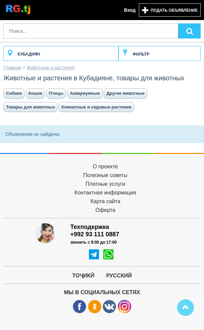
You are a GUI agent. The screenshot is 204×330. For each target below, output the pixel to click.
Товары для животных (30, 106)
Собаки (14, 93)
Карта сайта (105, 201)
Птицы (56, 93)
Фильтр (135, 54)
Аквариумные (85, 93)
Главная (12, 67)
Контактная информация (105, 192)
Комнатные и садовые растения (96, 106)
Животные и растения (50, 67)
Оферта (105, 210)
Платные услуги (105, 184)
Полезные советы (105, 175)
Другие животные (125, 93)
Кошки (35, 93)
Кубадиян (23, 54)
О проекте (105, 166)
